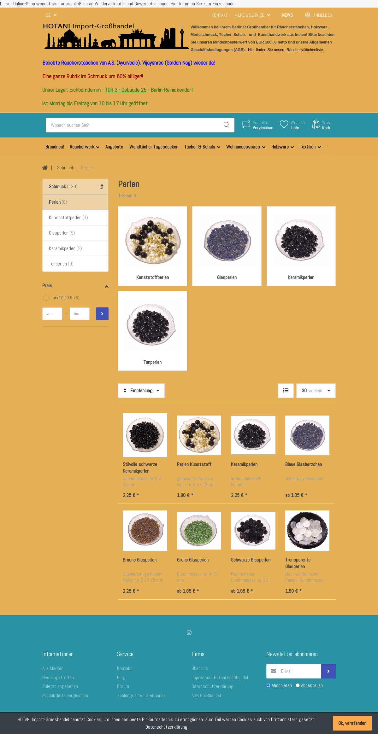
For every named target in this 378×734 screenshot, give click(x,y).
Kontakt (220, 15)
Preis (47, 285)
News (287, 15)
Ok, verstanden (352, 723)
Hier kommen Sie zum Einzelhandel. (203, 3)
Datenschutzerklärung (166, 727)
